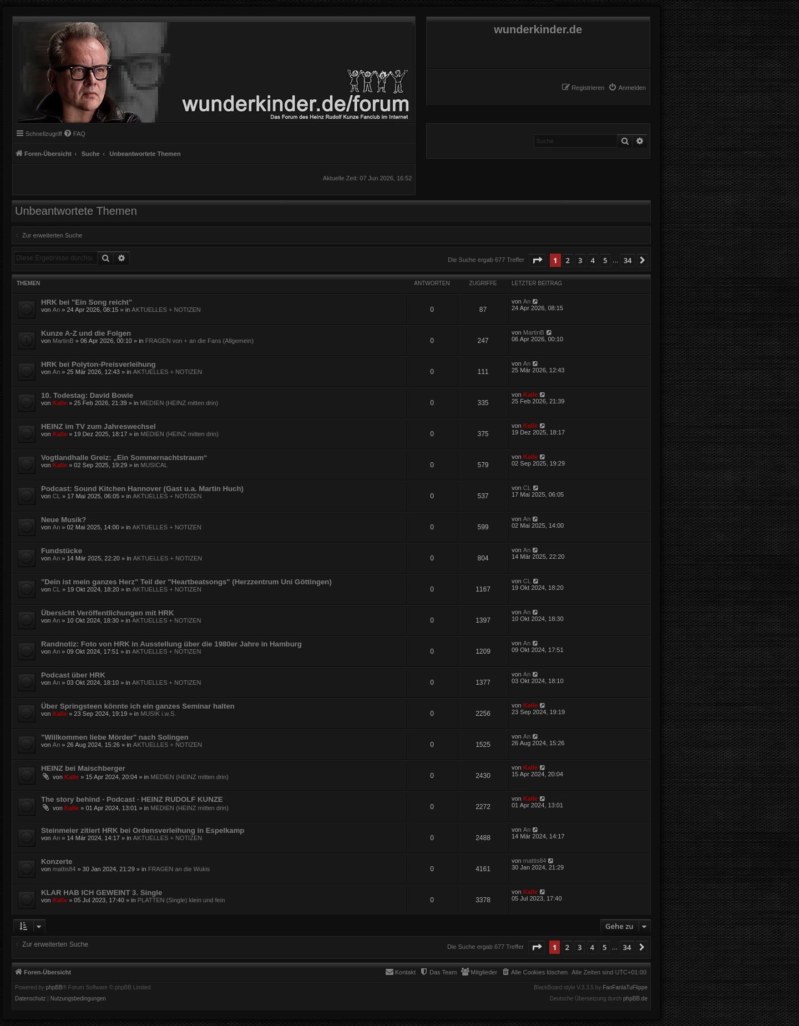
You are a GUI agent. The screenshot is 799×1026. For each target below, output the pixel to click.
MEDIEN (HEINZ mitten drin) (179, 403)
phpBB (54, 987)
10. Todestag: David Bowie (87, 395)
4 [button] (593, 260)
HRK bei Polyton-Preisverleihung (98, 364)
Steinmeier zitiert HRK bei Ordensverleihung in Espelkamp (142, 830)
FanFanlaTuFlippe (625, 987)
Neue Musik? (63, 519)
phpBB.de (635, 999)
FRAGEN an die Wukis (179, 869)
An (56, 309)
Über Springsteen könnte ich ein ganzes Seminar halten (138, 706)
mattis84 (64, 869)
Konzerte (56, 861)
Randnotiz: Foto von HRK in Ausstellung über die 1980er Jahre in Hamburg (171, 644)
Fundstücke (61, 551)
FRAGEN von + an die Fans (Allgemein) (199, 340)
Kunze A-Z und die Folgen (86, 333)
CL (56, 496)
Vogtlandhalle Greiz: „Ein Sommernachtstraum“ (124, 457)
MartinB (63, 340)
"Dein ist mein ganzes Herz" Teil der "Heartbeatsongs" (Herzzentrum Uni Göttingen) (186, 582)
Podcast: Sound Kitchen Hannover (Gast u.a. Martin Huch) (142, 488)
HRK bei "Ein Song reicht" (86, 302)
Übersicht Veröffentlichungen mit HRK (107, 613)
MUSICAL (154, 465)
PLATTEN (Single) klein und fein (181, 900)
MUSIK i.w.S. (158, 713)
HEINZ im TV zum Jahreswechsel (98, 426)
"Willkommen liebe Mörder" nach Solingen (115, 737)
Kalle (60, 403)
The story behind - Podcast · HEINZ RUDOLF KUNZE (132, 799)
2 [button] (568, 260)
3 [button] (580, 260)
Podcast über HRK (73, 675)
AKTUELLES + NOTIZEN (166, 309)
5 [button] (605, 260)
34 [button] (628, 260)
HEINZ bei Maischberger (83, 768)
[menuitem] (627, 87)
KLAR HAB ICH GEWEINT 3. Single (101, 892)
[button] (537, 260)
